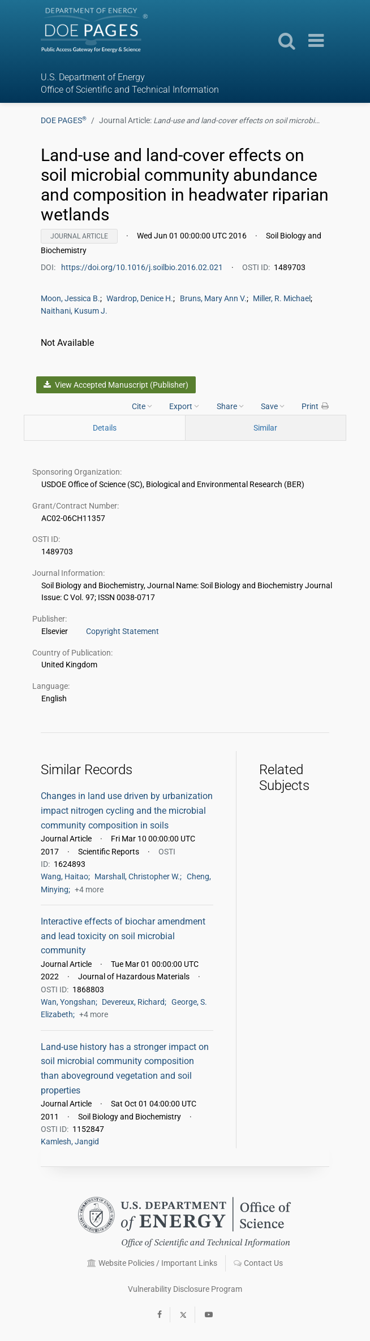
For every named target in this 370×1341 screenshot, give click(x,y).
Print (316, 405)
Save (273, 405)
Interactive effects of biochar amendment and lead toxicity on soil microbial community (123, 936)
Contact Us (258, 1263)
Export (184, 405)
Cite (142, 405)
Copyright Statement (122, 631)
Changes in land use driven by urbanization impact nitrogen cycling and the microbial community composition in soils (127, 810)
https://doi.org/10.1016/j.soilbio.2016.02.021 (143, 267)
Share (230, 405)
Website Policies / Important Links (152, 1263)
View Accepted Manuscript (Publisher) (116, 384)
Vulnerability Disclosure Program (185, 1289)
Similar (265, 427)
